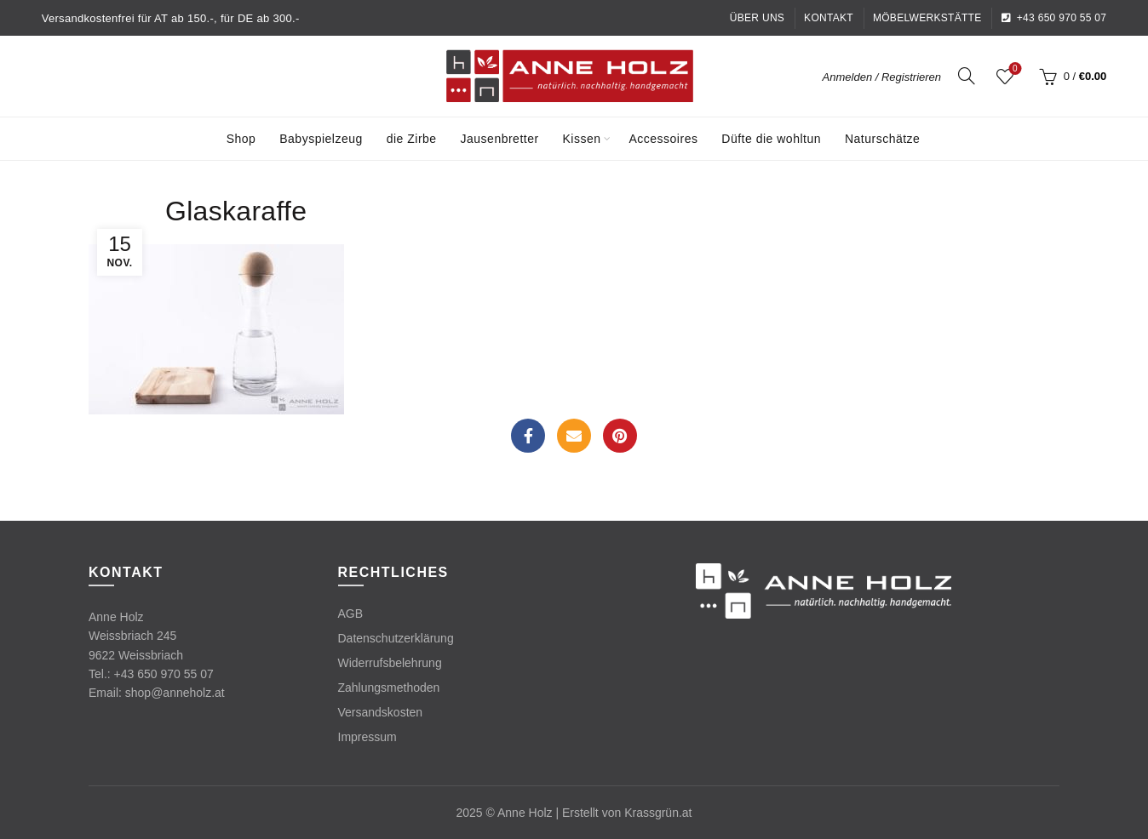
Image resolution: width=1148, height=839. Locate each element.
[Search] (966, 75)
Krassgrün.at (658, 812)
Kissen (582, 139)
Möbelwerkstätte (927, 18)
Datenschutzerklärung (396, 638)
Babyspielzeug (321, 139)
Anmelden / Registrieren (882, 77)
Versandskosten (380, 712)
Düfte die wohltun (771, 139)
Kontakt (828, 18)
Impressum (367, 737)
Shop (241, 139)
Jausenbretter (500, 139)
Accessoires (663, 139)
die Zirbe (412, 139)
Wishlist (1013, 69)
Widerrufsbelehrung (390, 663)
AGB (351, 613)
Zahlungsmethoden (389, 687)
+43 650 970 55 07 (1053, 18)
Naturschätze (882, 139)
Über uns (757, 18)
